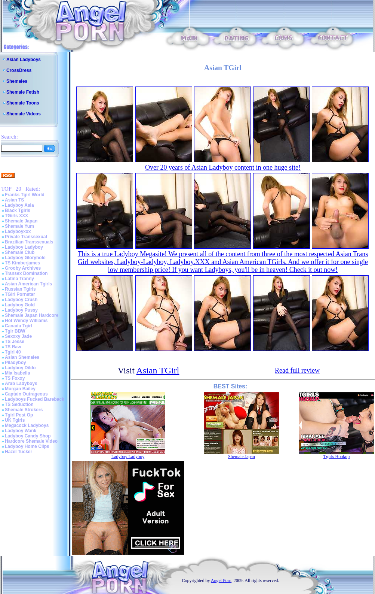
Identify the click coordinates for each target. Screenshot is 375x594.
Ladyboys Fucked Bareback (34, 399)
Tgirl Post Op (19, 415)
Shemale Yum (19, 226)
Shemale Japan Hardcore (31, 315)
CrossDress (18, 70)
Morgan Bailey (20, 388)
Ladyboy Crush (21, 299)
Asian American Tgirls (28, 284)
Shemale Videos (23, 113)
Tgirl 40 (13, 352)
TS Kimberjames (22, 263)
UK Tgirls (15, 420)
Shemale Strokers (24, 409)
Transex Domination (26, 273)
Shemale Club (19, 252)
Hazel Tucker (18, 451)
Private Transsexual (26, 236)
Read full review (297, 370)
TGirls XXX (16, 215)
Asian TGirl (157, 370)
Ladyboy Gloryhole (25, 257)
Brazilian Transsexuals (29, 242)
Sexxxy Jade (18, 336)
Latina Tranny (19, 278)
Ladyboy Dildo (20, 367)
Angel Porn (221, 580)
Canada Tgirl (18, 325)
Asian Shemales (22, 357)
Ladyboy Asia (19, 205)
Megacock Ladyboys (27, 425)
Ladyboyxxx (18, 231)
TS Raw (13, 346)
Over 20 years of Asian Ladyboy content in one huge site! (223, 167)
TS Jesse (14, 341)
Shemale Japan (21, 221)
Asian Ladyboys (23, 59)
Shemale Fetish (22, 92)
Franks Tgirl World (24, 194)
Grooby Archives (23, 268)
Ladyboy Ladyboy (24, 247)
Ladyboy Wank (20, 430)
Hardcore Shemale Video (31, 441)
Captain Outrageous (26, 394)
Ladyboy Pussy (21, 310)
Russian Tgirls (20, 289)
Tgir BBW (15, 331)
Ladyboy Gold (20, 304)
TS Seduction (19, 404)
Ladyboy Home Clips (27, 446)
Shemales (16, 81)
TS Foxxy (15, 378)
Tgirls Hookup (336, 456)
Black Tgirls (17, 210)
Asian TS (14, 200)
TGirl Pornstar (20, 294)
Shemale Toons (22, 103)
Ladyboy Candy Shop (28, 436)
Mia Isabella (17, 373)
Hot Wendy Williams (26, 320)
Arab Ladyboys (21, 383)
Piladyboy (15, 362)
